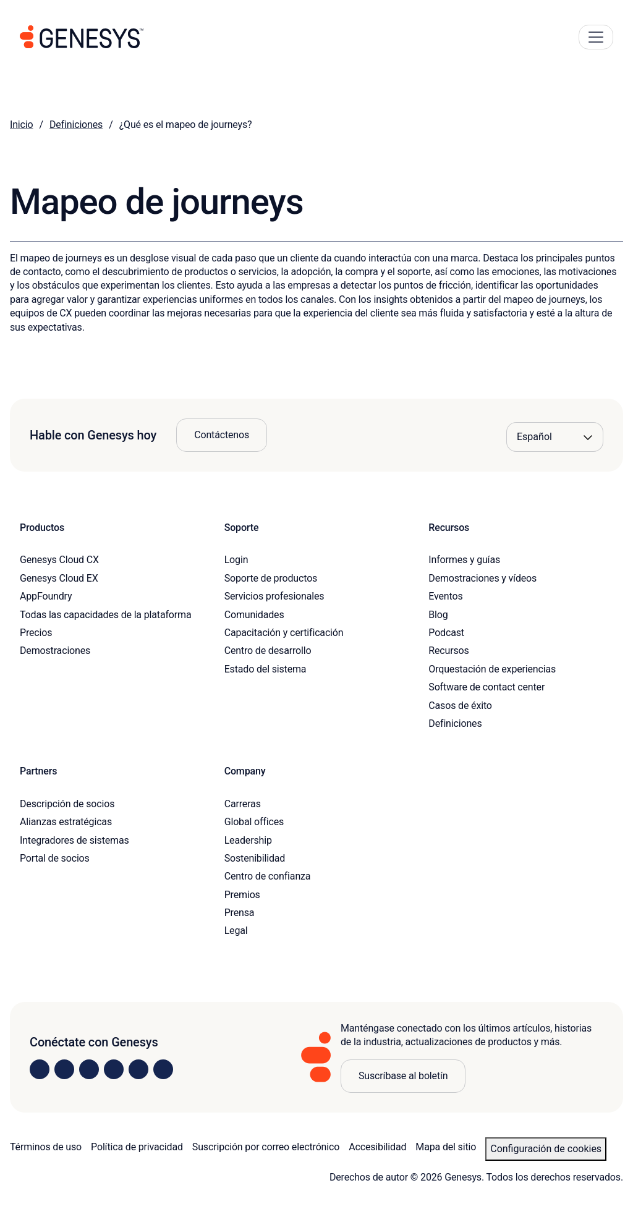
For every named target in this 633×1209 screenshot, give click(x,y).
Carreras (242, 804)
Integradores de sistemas (74, 840)
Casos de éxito (459, 705)
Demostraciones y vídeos (482, 578)
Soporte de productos (271, 578)
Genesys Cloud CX (59, 560)
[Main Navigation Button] (596, 37)
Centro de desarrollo (268, 650)
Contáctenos (221, 435)
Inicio (21, 124)
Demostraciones (55, 650)
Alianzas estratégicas (66, 822)
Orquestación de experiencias (492, 669)
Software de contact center (486, 687)
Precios (36, 632)
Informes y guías (464, 560)
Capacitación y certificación (284, 632)
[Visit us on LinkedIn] (39, 1069)
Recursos (448, 650)
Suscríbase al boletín (403, 1076)
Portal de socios (55, 858)
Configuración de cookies (545, 1149)
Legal (236, 930)
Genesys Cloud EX (59, 578)
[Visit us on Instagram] (64, 1069)
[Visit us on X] (89, 1069)
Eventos (445, 596)
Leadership (248, 840)
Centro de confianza (267, 876)
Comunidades (254, 615)
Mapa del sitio (445, 1147)
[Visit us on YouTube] (138, 1069)
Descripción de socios (67, 804)
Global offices (254, 822)
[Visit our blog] (163, 1069)
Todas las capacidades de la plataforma (105, 615)
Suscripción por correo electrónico (265, 1147)
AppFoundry (46, 596)
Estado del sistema (265, 669)
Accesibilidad (377, 1147)
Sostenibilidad (255, 858)
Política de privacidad (137, 1147)
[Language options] (554, 437)
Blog (438, 615)
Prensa (239, 912)
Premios (242, 895)
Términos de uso (46, 1147)
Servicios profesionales (274, 596)
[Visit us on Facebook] (114, 1069)
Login (236, 560)
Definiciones (76, 124)
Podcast (446, 632)
